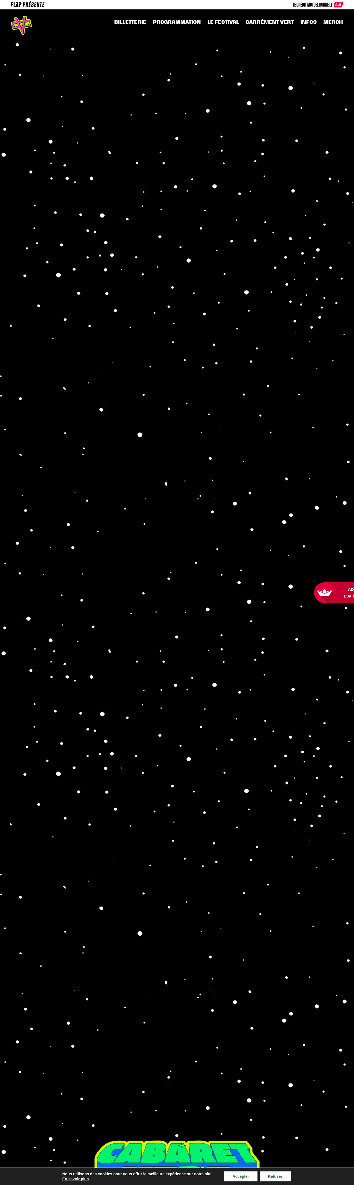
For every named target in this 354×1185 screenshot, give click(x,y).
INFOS (308, 22)
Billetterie (130, 22)
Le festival (223, 22)
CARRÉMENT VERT (270, 22)
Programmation (177, 22)
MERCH (333, 22)
